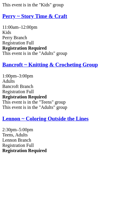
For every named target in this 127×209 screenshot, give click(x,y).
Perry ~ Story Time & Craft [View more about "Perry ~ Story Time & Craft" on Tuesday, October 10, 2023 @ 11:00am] (34, 16)
